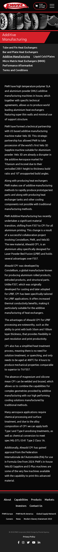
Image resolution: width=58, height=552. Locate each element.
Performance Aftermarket (18, 65)
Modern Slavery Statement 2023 (38, 519)
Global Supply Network (46, 514)
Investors (21, 505)
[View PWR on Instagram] (23, 543)
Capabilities (21, 499)
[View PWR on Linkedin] (39, 543)
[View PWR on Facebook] (18, 543)
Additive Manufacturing (16, 56)
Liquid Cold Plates (44, 56)
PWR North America (24, 514)
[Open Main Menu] (52, 6)
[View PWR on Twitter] (28, 543)
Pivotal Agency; (43, 532)
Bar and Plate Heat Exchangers (20, 52)
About (7, 499)
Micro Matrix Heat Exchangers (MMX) (24, 61)
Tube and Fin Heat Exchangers (20, 47)
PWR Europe (7, 514)
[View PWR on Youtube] (33, 543)
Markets (49, 499)
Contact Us (36, 505)
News (18, 519)
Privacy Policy (29, 537)
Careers (9, 519)
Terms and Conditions (15, 70)
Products (36, 499)
